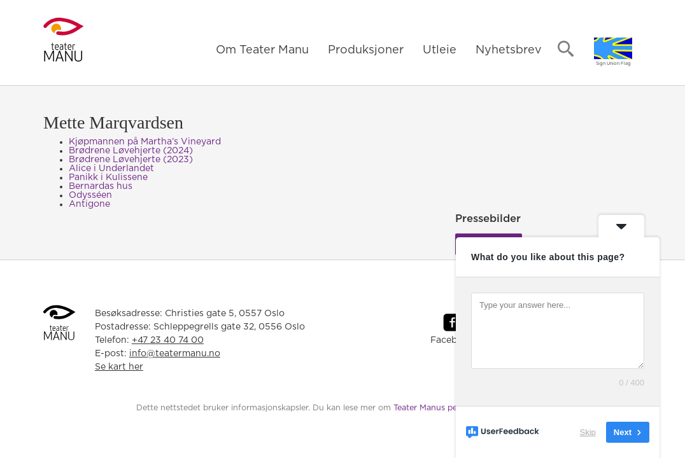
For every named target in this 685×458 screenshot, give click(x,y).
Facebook (452, 340)
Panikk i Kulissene (108, 177)
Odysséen (90, 195)
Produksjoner (366, 50)
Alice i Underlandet (111, 168)
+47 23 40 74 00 (168, 340)
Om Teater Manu (262, 50)
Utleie (439, 50)
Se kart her (119, 367)
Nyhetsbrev (509, 50)
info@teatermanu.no (174, 353)
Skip (588, 432)
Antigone (89, 204)
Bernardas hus (100, 186)
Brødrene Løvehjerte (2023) (131, 159)
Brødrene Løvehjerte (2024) (131, 150)
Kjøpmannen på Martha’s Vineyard (145, 141)
